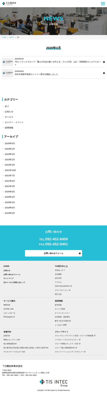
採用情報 (9, 127)
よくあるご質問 (61, 325)
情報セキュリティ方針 (11, 340)
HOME (6, 266)
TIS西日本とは (61, 266)
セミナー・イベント (14, 122)
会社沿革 (58, 278)
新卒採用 (58, 305)
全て (7, 106)
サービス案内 (9, 301)
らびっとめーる (9, 313)
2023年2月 (10, 159)
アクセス (58, 282)
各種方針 (7, 332)
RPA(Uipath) (8, 317)
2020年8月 (10, 191)
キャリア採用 (60, 309)
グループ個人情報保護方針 (65, 348)
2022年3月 (10, 165)
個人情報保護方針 (10, 344)
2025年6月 (10, 143)
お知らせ (9, 111)
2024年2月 (10, 149)
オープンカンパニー (62, 313)
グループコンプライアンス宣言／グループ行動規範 (74, 336)
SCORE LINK (8, 309)
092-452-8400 (56, 239)
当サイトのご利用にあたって (14, 282)
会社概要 (58, 274)
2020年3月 (10, 202)
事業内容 (6, 305)
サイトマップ (8, 278)
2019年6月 (10, 207)
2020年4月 (10, 197)
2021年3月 (10, 186)
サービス (9, 117)
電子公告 (58, 294)
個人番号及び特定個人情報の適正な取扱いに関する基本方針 (26, 348)
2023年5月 (10, 154)
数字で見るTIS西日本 (63, 321)
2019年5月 (10, 213)
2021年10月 (10, 170)
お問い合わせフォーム (53, 253)
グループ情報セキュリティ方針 (66, 344)
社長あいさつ (60, 270)
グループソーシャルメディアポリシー (69, 352)
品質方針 (6, 336)
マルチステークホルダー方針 (14, 352)
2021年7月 (10, 175)
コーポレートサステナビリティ (66, 340)
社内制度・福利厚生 (62, 317)
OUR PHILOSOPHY (62, 286)
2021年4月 (10, 181)
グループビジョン (61, 290)
